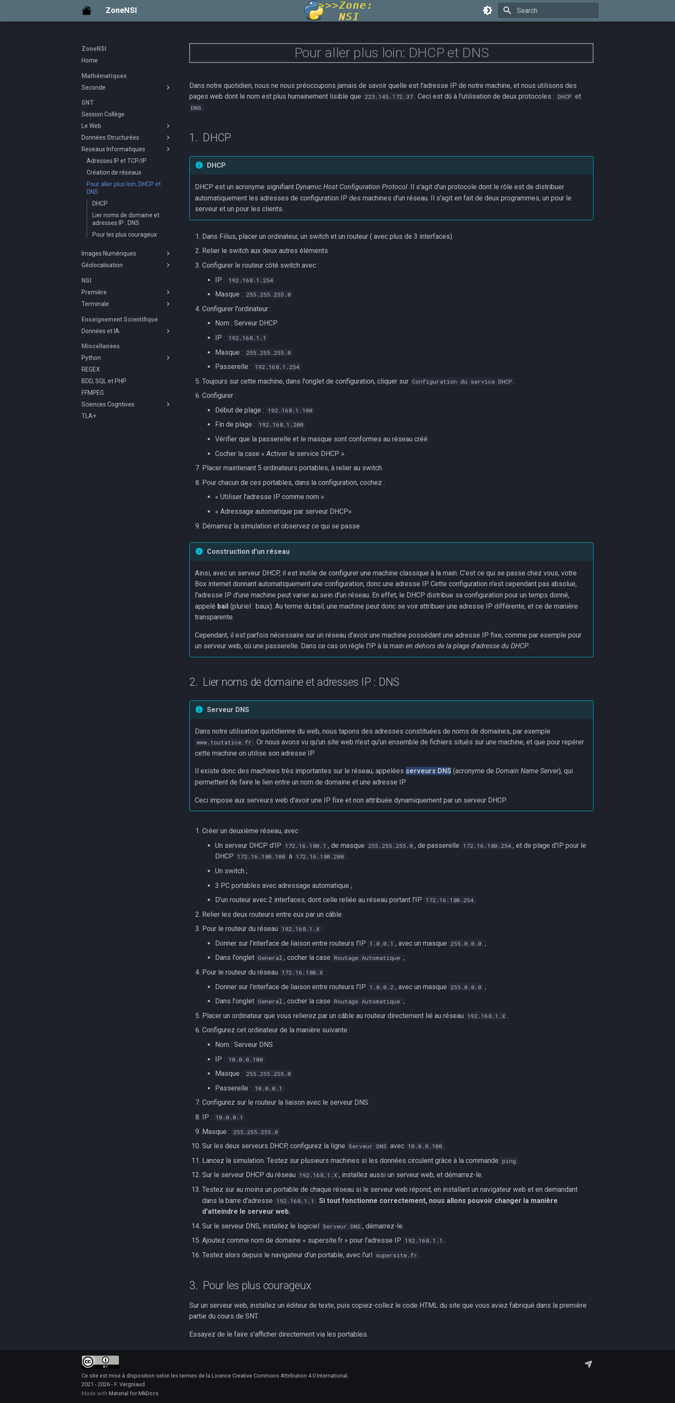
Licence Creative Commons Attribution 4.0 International (279, 1375)
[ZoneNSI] (86, 10)
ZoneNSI (93, 48)
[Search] (548, 10)
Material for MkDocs (134, 1393)
